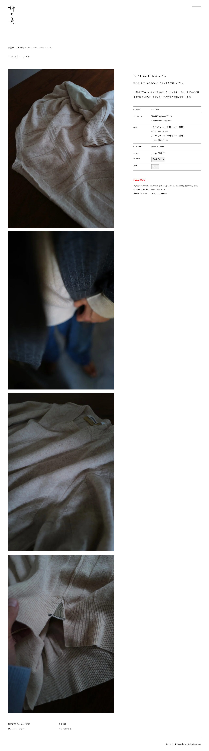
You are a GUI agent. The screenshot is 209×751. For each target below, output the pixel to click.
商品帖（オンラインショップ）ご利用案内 (150, 193)
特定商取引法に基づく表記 (19, 724)
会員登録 (62, 724)
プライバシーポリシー (17, 729)
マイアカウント (65, 729)
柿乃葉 (21, 47)
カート (26, 56)
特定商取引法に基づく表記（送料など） (149, 189)
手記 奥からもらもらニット (155, 83)
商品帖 (11, 47)
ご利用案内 (13, 56)
